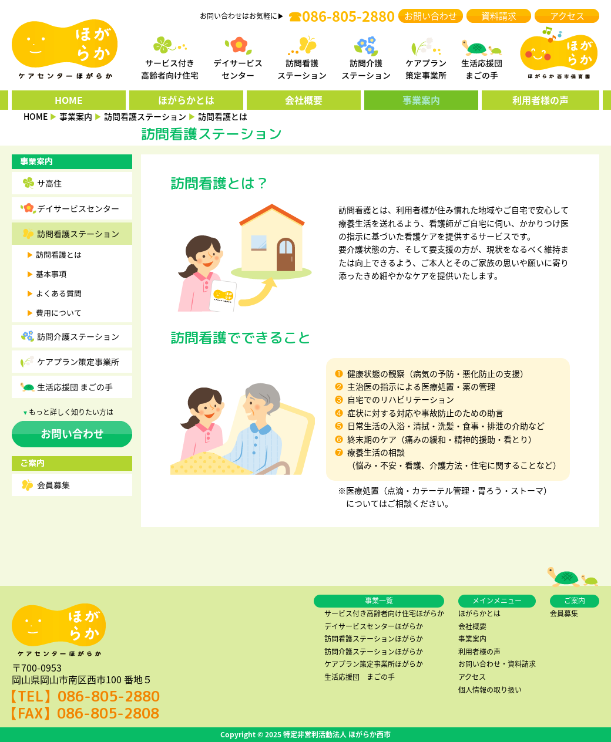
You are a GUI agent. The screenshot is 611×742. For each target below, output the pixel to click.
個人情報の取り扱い (490, 689)
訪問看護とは (59, 254)
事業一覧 (379, 600)
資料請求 (498, 15)
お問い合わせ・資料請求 (497, 664)
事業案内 (421, 100)
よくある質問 (59, 293)
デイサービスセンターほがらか (373, 626)
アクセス (567, 15)
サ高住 (49, 183)
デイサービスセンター (78, 208)
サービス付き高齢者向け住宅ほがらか (384, 613)
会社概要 (304, 100)
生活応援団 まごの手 (75, 387)
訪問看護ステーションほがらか (373, 638)
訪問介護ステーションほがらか (373, 651)
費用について (59, 312)
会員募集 (53, 485)
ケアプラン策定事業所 (78, 361)
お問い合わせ (430, 15)
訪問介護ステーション (78, 336)
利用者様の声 (540, 100)
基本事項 (51, 273)
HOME (69, 100)
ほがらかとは (186, 100)
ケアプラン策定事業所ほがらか (373, 664)
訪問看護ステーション (78, 234)
